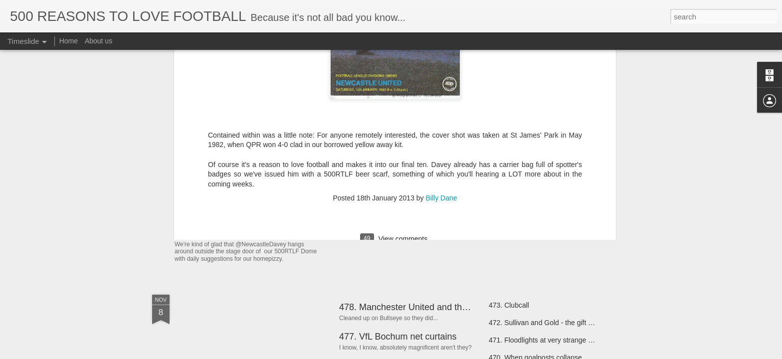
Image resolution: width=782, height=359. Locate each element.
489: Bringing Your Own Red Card (406, 191)
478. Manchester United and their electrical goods (438, 307)
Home (68, 41)
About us (98, 41)
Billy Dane (441, 67)
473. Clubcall (509, 305)
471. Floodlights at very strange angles (548, 340)
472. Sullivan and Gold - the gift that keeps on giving (569, 323)
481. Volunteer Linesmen (527, 195)
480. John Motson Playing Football (542, 213)
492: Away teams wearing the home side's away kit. (311, 231)
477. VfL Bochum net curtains (397, 337)
